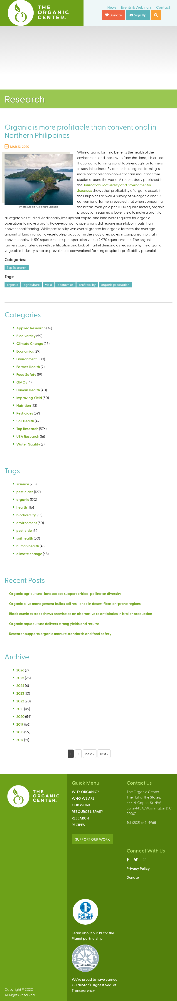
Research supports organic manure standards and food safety (60, 633)
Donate (113, 15)
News (111, 7)
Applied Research (31, 328)
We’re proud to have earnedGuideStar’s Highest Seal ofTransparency (95, 984)
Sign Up (138, 15)
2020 (20, 716)
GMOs (21, 382)
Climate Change (29, 343)
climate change (29, 553)
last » (104, 754)
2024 (20, 685)
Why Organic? (85, 791)
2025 (20, 678)
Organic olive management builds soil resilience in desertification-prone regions (75, 603)
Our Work (81, 805)
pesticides (24, 491)
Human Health (28, 390)
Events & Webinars (136, 7)
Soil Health (25, 421)
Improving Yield (29, 397)
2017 (19, 739)
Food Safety (26, 374)
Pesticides (24, 413)
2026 (20, 670)
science (22, 484)
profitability (87, 285)
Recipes (78, 824)
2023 (20, 693)
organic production (115, 285)
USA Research (27, 436)
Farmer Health (28, 366)
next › (89, 754)
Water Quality (28, 444)
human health (27, 546)
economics (65, 285)
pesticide (24, 530)
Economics (25, 351)
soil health (24, 538)
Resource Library (87, 811)
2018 (20, 732)
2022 (20, 701)
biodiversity (26, 515)
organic (12, 285)
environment (26, 522)
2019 (20, 724)
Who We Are (83, 798)
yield (48, 285)
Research (80, 818)
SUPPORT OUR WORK (92, 839)
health (21, 507)
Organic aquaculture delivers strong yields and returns (54, 623)
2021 (19, 709)
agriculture (32, 285)
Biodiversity (26, 335)
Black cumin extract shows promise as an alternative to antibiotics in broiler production (80, 613)
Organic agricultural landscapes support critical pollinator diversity (65, 593)
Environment (26, 359)
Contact (163, 7)
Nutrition (23, 405)
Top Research (17, 267)
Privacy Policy (138, 868)
